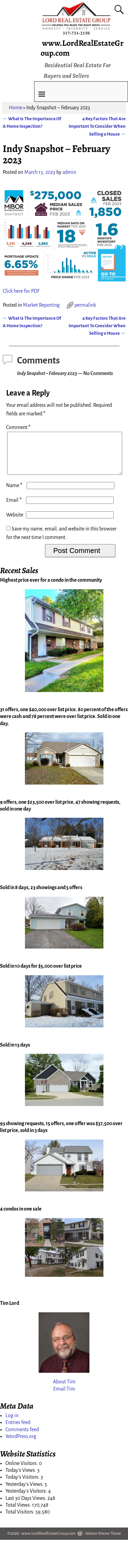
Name (15, 493)
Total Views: (18, 1513)
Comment (19, 427)
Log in (11, 1423)
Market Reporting (41, 305)
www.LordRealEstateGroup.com (82, 48)
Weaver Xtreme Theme (103, 1541)
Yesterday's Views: (25, 1492)
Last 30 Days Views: (26, 1506)
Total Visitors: (20, 1520)
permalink (85, 305)
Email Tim (64, 1397)
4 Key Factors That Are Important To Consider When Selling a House (97, 126)
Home (15, 107)
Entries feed (17, 1430)
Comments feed (22, 1437)
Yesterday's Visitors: (26, 1499)
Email (14, 508)
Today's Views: (21, 1478)
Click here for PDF (21, 291)
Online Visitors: (22, 1471)
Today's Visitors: (23, 1485)
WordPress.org (20, 1444)
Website (14, 523)
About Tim (64, 1390)
